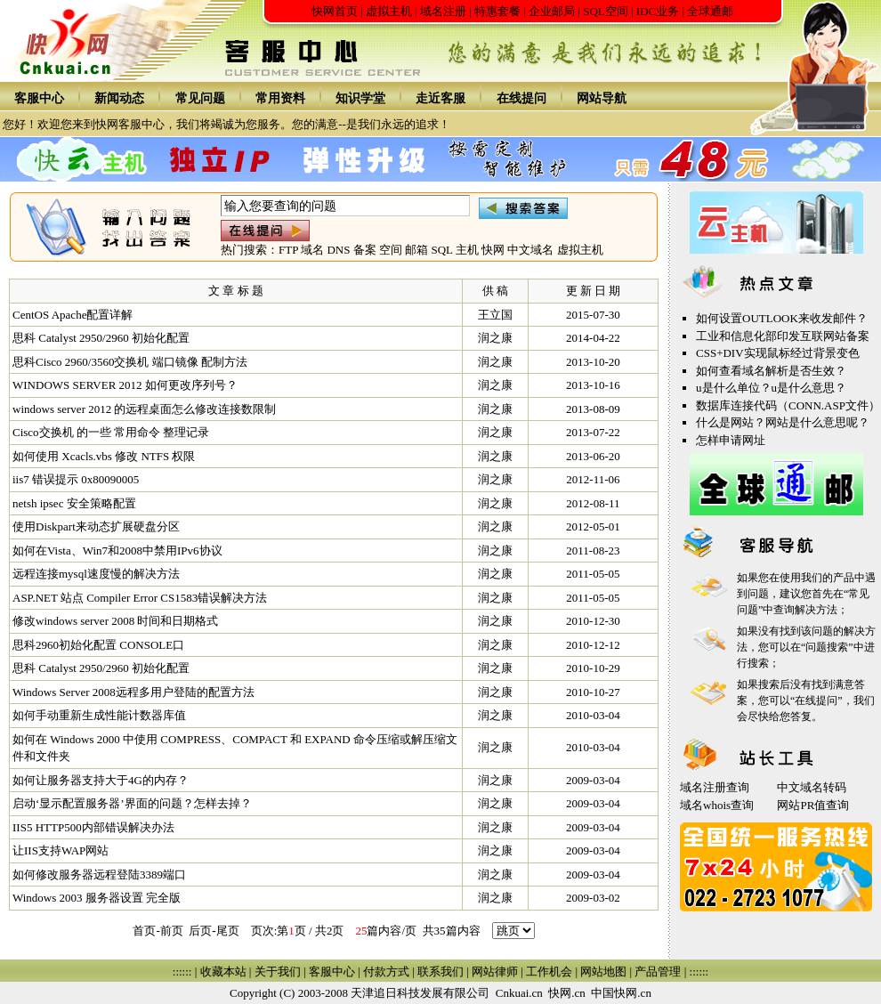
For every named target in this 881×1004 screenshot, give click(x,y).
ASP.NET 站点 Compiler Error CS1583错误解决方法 (139, 597)
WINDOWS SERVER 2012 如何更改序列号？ (125, 385)
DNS (338, 249)
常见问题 (200, 98)
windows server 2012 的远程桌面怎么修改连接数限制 (144, 409)
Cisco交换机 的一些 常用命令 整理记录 (110, 432)
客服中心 (39, 98)
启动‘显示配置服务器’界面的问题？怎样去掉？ (132, 803)
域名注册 (443, 11)
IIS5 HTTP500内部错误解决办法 (93, 827)
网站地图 (603, 971)
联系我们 (440, 971)
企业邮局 (552, 11)
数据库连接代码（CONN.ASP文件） (788, 405)
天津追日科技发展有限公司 (420, 993)
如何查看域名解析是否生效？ (771, 370)
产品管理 (657, 971)
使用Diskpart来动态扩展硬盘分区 (96, 526)
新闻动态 (119, 98)
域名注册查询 (714, 787)
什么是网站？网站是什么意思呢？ (782, 422)
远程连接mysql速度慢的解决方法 (96, 573)
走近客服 (440, 98)
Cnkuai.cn (519, 993)
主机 (467, 249)
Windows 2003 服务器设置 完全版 (96, 897)
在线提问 (521, 98)
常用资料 (280, 98)
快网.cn (567, 993)
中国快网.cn (621, 993)
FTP (288, 249)
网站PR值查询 (813, 805)
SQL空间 (605, 11)
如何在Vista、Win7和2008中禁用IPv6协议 (117, 550)
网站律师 (495, 971)
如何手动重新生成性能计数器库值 (99, 715)
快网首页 (334, 11)
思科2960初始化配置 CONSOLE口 (98, 645)
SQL (441, 249)
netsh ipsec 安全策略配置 (74, 503)
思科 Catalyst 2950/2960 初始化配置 (101, 337)
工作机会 (549, 971)
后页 (200, 930)
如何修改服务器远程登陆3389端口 (99, 874)
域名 (312, 249)
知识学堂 (360, 98)
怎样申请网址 (730, 440)
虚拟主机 (389, 11)
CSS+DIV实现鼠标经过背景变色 (778, 353)
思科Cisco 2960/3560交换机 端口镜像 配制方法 (129, 361)
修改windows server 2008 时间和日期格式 (115, 621)
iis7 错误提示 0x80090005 (75, 479)
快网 (493, 249)
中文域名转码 (811, 787)
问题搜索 (826, 647)
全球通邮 (710, 11)
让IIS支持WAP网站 (60, 850)
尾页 (227, 930)
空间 (390, 249)
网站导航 (601, 98)
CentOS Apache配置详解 (72, 314)
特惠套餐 (497, 11)
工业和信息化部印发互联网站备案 (782, 336)
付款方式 (386, 971)
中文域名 (530, 249)
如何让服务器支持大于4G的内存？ (100, 780)
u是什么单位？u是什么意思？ (771, 387)
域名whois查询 (717, 805)
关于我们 (278, 971)
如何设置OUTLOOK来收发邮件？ (782, 318)
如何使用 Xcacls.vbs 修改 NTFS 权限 (103, 456)
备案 (364, 249)
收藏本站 (223, 971)
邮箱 (416, 249)
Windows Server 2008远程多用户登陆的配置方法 (133, 692)
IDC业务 (657, 11)
